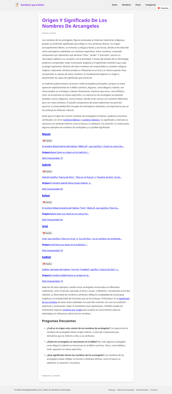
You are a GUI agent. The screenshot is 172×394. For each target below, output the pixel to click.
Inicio (114, 4)
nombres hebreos (91, 119)
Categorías (150, 4)
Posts (138, 4)
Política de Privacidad (125, 390)
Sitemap (111, 390)
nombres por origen (72, 309)
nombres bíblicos (71, 119)
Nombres (126, 4)
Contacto (154, 390)
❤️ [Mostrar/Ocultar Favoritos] (163, 8)
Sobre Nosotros (142, 390)
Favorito (47, 141)
